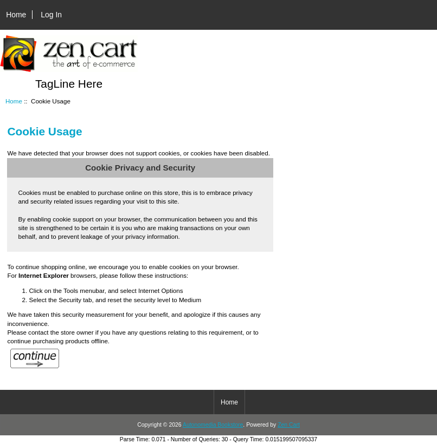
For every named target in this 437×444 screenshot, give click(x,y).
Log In (51, 14)
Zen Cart (289, 425)
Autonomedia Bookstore (213, 425)
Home (16, 14)
